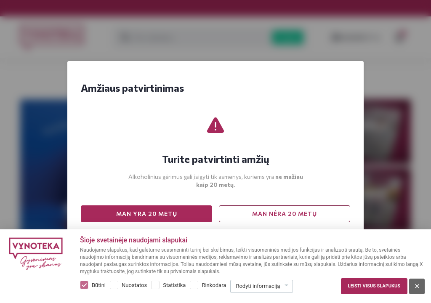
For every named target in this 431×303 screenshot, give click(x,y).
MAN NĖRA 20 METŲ (284, 213)
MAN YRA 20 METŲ (146, 213)
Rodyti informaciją (258, 286)
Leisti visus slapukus (374, 286)
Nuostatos (134, 285)
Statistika (174, 285)
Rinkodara (214, 285)
